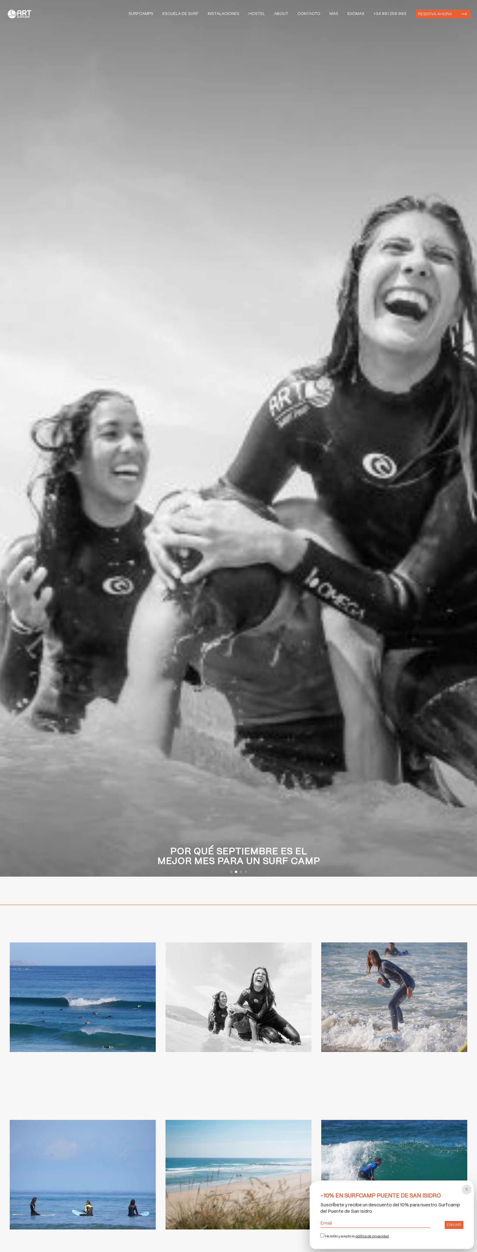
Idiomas (355, 14)
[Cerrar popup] (467, 1189)
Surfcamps (140, 14)
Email (375, 1223)
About (281, 14)
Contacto (309, 14)
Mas (333, 14)
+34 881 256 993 (390, 14)
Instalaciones (223, 14)
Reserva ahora (435, 14)
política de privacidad (372, 1236)
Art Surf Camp (21, 14)
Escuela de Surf (180, 14)
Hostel (257, 14)
